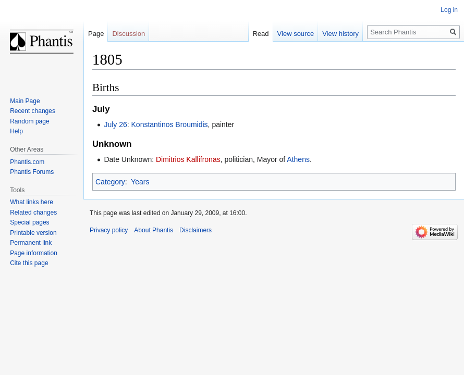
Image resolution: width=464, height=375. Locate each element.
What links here (31, 202)
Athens (298, 159)
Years (140, 182)
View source (295, 34)
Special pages (29, 222)
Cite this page (29, 263)
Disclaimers (195, 230)
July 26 (115, 124)
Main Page (25, 101)
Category (110, 182)
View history (340, 34)
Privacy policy (109, 230)
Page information (33, 253)
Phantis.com (27, 162)
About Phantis (153, 230)
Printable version (33, 232)
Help (16, 131)
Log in (449, 10)
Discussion (128, 34)
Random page (29, 121)
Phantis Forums (32, 172)
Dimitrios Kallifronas (188, 159)
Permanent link (31, 242)
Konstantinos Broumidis (169, 124)
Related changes (33, 212)
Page (96, 34)
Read (261, 34)
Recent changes (32, 111)
